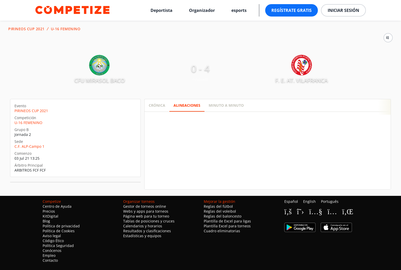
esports (239, 10)
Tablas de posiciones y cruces (149, 221)
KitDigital (50, 216)
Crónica (157, 105)
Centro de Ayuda (57, 206)
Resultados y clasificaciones (147, 230)
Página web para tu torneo (146, 216)
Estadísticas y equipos (142, 235)
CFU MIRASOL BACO (99, 80)
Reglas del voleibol (220, 211)
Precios (49, 211)
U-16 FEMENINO (66, 29)
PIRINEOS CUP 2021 (26, 29)
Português (330, 201)
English (309, 201)
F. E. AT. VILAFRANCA (301, 80)
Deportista (161, 10)
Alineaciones (187, 105)
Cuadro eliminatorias (222, 230)
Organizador (202, 10)
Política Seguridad (58, 245)
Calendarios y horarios (142, 225)
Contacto (50, 260)
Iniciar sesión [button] (343, 10)
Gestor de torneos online (144, 206)
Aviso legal (52, 235)
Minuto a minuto (226, 105)
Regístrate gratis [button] (291, 10)
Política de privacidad (61, 225)
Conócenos (52, 250)
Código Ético (53, 240)
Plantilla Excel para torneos (227, 225)
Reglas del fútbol (218, 206)
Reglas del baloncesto (222, 216)
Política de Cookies (59, 230)
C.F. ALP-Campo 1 (29, 146)
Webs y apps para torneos (145, 211)
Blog (46, 221)
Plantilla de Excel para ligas (227, 221)
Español (291, 201)
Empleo (49, 255)
